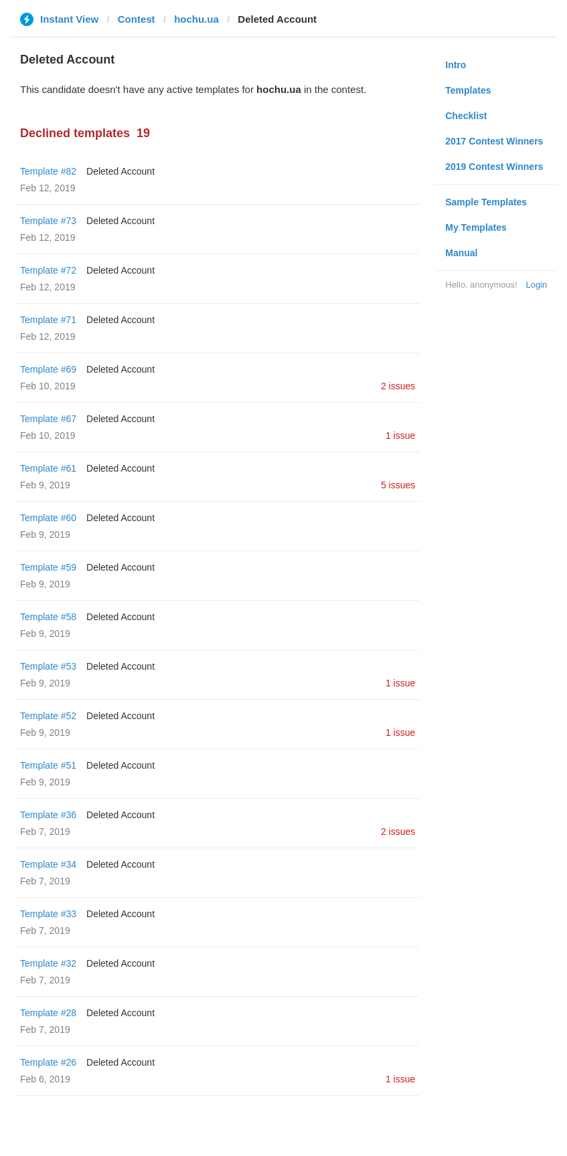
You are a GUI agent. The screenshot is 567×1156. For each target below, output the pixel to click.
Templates (468, 90)
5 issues (398, 485)
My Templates (476, 227)
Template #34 (48, 864)
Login (536, 285)
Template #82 (48, 171)
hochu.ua (196, 19)
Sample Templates (486, 202)
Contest (136, 19)
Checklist (466, 115)
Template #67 (48, 418)
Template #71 (48, 319)
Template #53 (48, 666)
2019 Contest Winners (494, 166)
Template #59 (48, 567)
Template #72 (48, 270)
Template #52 (48, 715)
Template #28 (48, 1012)
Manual (461, 253)
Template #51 (48, 765)
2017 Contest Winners (494, 141)
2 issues (398, 386)
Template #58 (48, 616)
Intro (455, 65)
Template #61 (48, 468)
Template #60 (48, 517)
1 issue (400, 435)
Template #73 (48, 220)
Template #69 (48, 369)
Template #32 (48, 963)
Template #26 (48, 1062)
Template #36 (48, 814)
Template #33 (48, 913)
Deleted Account (120, 171)
